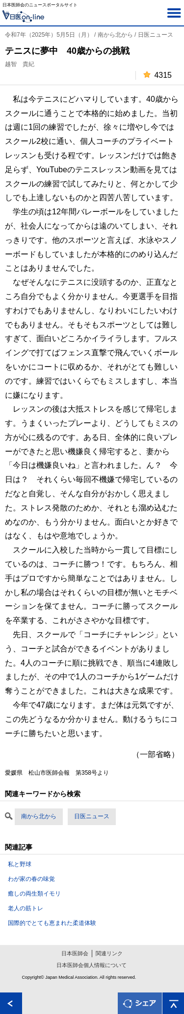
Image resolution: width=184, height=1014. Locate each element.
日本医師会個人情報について (91, 965)
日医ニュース (91, 816)
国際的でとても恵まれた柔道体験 (52, 923)
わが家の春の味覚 (31, 879)
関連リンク (109, 953)
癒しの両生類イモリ (34, 893)
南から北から (38, 816)
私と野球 (19, 864)
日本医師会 (74, 953)
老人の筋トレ (25, 908)
